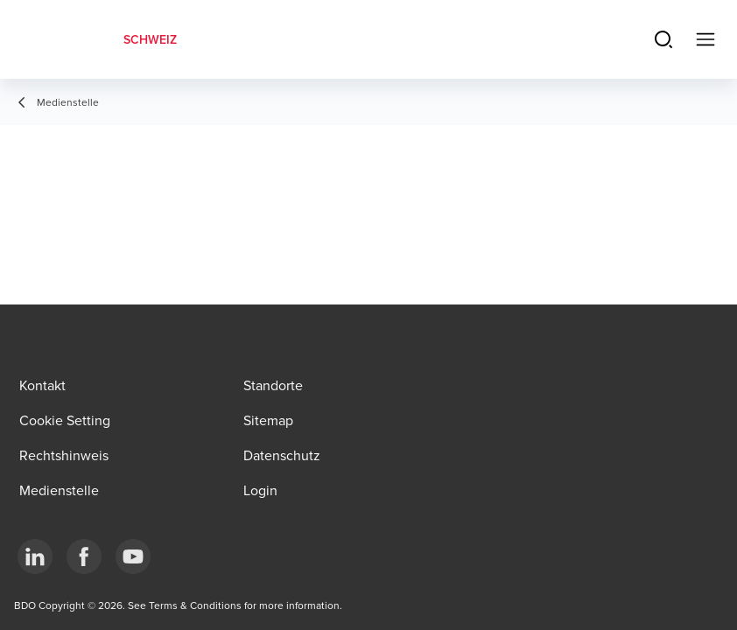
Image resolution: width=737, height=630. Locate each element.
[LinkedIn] (35, 557)
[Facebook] (84, 557)
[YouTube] (133, 557)
